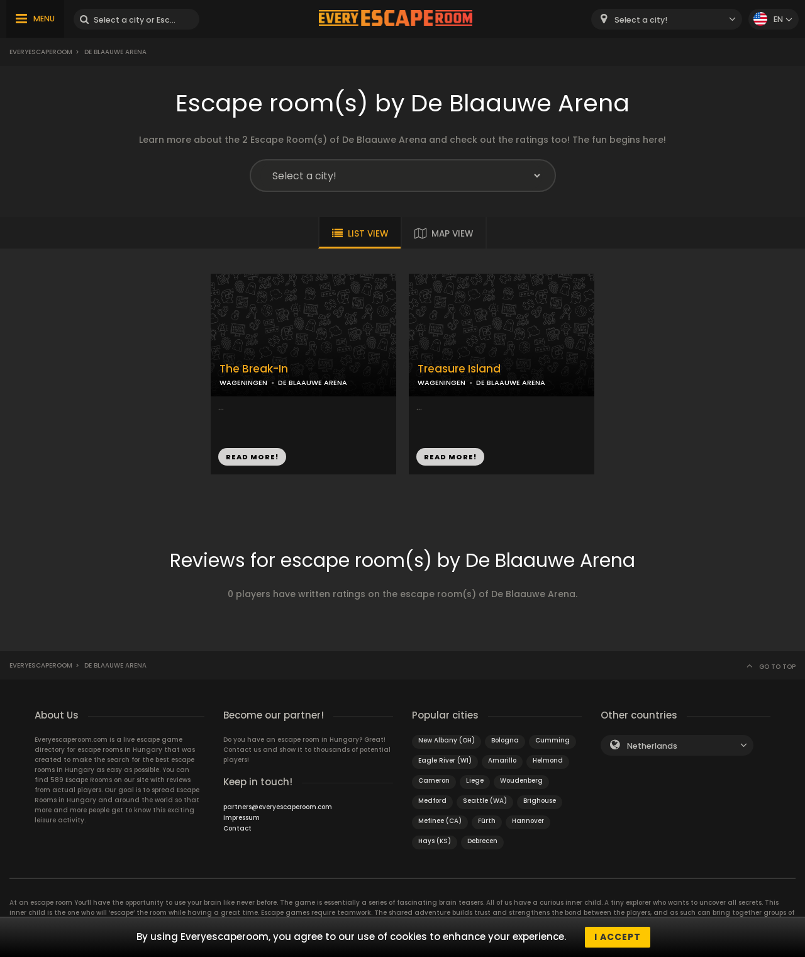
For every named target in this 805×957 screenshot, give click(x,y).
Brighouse (539, 800)
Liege (475, 780)
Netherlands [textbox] (652, 746)
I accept (617, 937)
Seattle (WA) (485, 800)
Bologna (505, 740)
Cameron (434, 780)
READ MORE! (252, 457)
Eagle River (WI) (445, 760)
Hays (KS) (434, 841)
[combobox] (666, 19)
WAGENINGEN (243, 383)
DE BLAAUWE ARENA (312, 383)
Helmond (548, 760)
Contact (237, 828)
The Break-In (253, 369)
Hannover (528, 820)
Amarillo (502, 760)
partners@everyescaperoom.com (277, 807)
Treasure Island (459, 369)
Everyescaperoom (40, 52)
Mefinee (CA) (440, 820)
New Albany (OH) (446, 740)
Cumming (552, 740)
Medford (432, 800)
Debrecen (482, 841)
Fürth (487, 820)
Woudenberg (521, 780)
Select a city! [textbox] (640, 19)
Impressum (241, 817)
